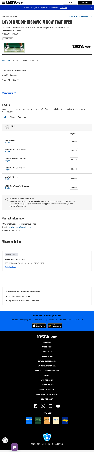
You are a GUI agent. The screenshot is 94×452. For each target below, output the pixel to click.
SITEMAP (47, 375)
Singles (8, 142)
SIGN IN (85, 2)
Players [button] (16, 60)
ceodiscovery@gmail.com (19, 227)
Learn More (63, 8)
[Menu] (3, 2)
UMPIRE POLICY (47, 380)
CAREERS (47, 342)
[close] (91, 8)
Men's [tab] (12, 117)
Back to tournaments (81, 16)
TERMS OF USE (47, 356)
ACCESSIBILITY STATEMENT (47, 394)
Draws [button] (24, 60)
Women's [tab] (22, 117)
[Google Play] (54, 325)
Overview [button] (6, 60)
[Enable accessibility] (5, 440)
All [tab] (5, 117)
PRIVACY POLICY (47, 384)
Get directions (10, 267)
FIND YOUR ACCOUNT (47, 389)
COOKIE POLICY (47, 399)
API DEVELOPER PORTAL (47, 365)
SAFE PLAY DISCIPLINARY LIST (47, 370)
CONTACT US (47, 351)
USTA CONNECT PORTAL (47, 361)
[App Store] (39, 325)
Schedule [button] (34, 60)
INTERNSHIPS (47, 346)
